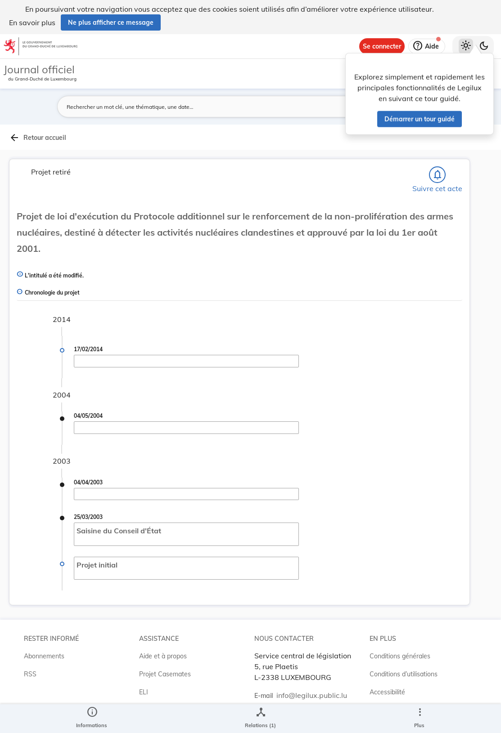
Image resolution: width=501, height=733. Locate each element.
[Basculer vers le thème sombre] (484, 46)
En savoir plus (32, 22)
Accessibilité (387, 692)
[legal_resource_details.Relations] (260, 718)
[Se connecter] (382, 46)
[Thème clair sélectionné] (466, 46)
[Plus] (419, 718)
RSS (30, 674)
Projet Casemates (165, 674)
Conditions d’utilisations (404, 674)
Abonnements (44, 656)
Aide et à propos (163, 656)
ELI (143, 692)
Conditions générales (400, 656)
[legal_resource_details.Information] (91, 718)
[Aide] (426, 46)
